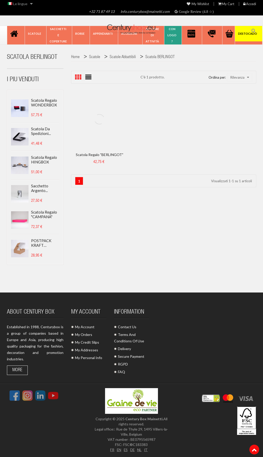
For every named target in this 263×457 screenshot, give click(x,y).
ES (126, 449)
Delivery (124, 348)
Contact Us (127, 327)
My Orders (83, 334)
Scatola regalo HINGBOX (44, 159)
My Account (85, 327)
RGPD (123, 364)
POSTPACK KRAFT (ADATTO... (41, 243)
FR (112, 449)
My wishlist (198, 4)
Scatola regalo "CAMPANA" (44, 214)
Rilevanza (239, 77)
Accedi (249, 4)
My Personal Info (88, 357)
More (17, 370)
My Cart (226, 4)
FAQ (121, 372)
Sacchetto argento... (39, 188)
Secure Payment (131, 356)
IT (146, 449)
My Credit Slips (87, 342)
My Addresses (86, 350)
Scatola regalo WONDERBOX (44, 102)
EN (118, 449)
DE (132, 449)
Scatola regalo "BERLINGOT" (99, 154)
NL (139, 449)
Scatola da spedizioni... (41, 131)
